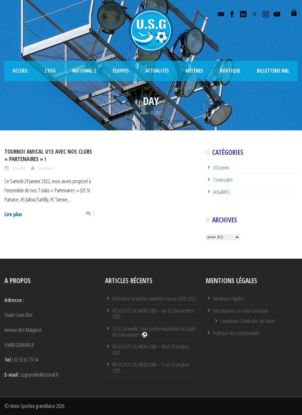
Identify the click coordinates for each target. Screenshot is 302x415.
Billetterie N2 (272, 70)
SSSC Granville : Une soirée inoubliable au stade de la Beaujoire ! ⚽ (154, 331)
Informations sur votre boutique (240, 310)
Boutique (230, 70)
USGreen (221, 167)
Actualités (157, 70)
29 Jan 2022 (19, 168)
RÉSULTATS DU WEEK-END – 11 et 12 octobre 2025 (150, 367)
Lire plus (13, 214)
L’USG (50, 70)
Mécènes (194, 70)
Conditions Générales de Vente (248, 320)
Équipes (121, 70)
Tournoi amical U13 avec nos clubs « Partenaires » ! (48, 155)
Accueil (20, 70)
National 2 (84, 70)
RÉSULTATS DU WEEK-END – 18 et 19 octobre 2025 (150, 349)
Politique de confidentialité (236, 333)
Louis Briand (45, 168)
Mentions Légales (228, 298)
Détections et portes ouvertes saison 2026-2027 (154, 298)
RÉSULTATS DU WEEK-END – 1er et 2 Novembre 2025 (153, 313)
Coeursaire (223, 179)
